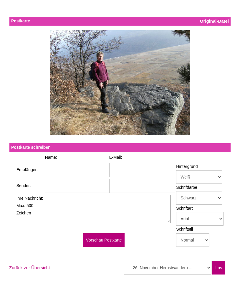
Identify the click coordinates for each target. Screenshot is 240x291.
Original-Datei (214, 21)
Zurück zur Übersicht (29, 267)
